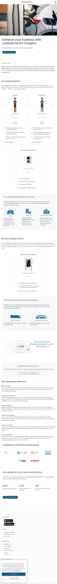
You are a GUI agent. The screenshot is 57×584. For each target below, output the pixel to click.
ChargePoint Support (9, 532)
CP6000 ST (42, 95)
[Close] (25, 561)
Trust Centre (7, 536)
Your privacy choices (14, 578)
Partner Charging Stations (28, 150)
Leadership (7, 548)
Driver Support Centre (9, 534)
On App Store (8, 520)
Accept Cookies (13, 574)
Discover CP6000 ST (36, 142)
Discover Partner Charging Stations (27, 188)
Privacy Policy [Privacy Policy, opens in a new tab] (18, 571)
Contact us (6, 554)
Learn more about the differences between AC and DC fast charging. (42, 344)
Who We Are (7, 544)
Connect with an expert (9, 52)
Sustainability (7, 546)
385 (4, 486)
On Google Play (9, 524)
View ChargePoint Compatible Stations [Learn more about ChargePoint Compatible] (28, 373)
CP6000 (15, 95)
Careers (6, 552)
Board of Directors (8, 550)
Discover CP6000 (9, 142)
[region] (13, 571)
